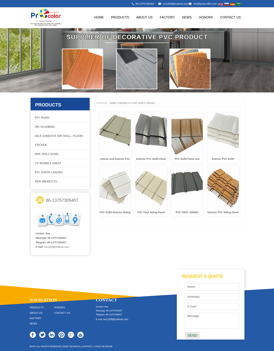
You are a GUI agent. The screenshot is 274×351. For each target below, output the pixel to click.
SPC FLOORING (45, 126)
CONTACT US (230, 17)
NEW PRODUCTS (46, 181)
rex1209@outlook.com (175, 3)
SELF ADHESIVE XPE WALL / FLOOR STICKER (59, 140)
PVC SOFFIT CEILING (49, 172)
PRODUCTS (120, 17)
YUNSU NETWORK (103, 346)
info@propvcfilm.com (205, 3)
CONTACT (106, 300)
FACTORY (167, 17)
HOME (99, 17)
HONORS (206, 17)
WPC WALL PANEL (47, 154)
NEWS (187, 17)
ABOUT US (144, 17)
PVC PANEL (42, 117)
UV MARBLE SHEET (48, 163)
